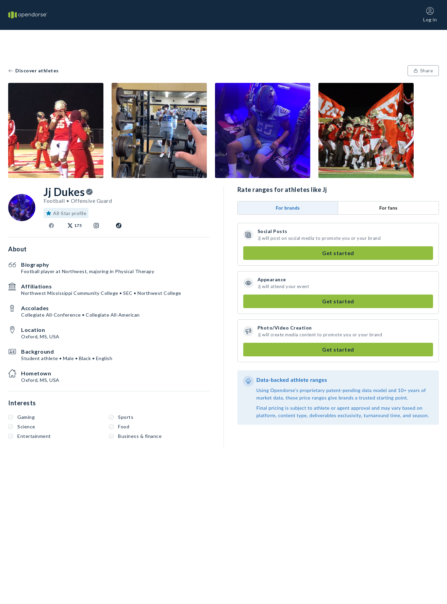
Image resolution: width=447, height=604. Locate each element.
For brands (288, 208)
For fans (388, 208)
